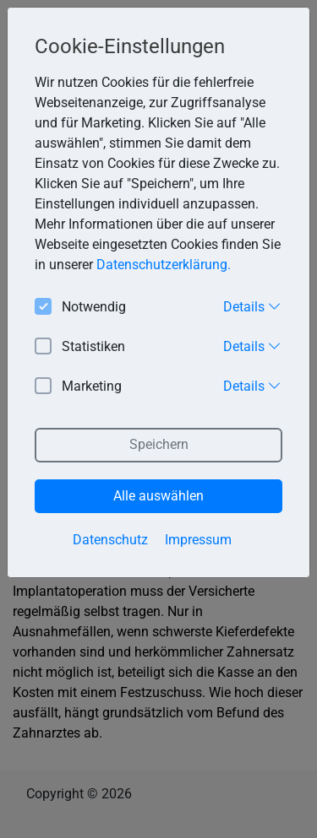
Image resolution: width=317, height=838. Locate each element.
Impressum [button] (198, 540)
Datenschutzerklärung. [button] (163, 265)
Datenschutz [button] (110, 540)
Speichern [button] (159, 444)
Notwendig (80, 307)
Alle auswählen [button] (158, 496)
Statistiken (80, 347)
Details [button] (252, 306)
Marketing (78, 387)
